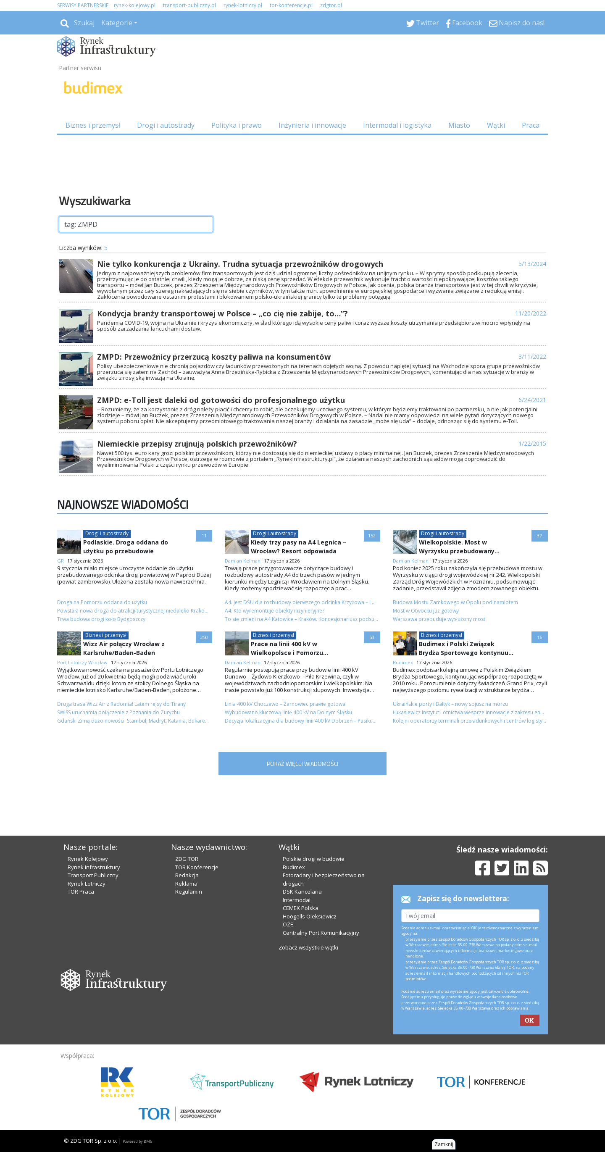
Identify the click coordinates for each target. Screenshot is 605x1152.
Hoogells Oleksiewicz (310, 916)
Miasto (459, 125)
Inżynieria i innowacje (312, 125)
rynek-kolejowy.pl (134, 5)
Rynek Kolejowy (88, 859)
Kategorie (116, 22)
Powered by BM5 (137, 1141)
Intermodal (296, 900)
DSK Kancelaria (302, 891)
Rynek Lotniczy (86, 883)
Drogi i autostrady (166, 125)
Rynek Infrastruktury (94, 867)
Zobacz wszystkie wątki (308, 947)
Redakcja (187, 875)
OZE (288, 924)
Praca (530, 125)
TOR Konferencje (196, 867)
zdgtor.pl (331, 5)
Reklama (186, 883)
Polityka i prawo (236, 125)
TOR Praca (81, 891)
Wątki (496, 125)
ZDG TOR (186, 859)
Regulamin (188, 891)
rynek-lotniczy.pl (243, 5)
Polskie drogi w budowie (314, 859)
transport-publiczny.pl (189, 5)
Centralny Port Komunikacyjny (321, 932)
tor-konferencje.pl (291, 5)
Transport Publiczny (93, 875)
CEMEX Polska (300, 908)
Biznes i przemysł (93, 125)
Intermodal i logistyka (397, 125)
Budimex (294, 867)
